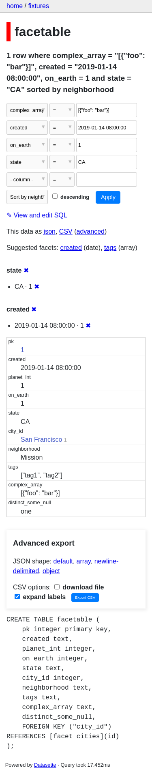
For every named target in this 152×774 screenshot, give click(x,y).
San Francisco (41, 439)
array (84, 561)
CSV (66, 231)
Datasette (45, 765)
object (51, 571)
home (14, 5)
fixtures (38, 5)
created (71, 247)
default (63, 561)
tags (110, 247)
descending (70, 197)
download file (79, 587)
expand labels (40, 596)
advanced (91, 231)
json (50, 231)
